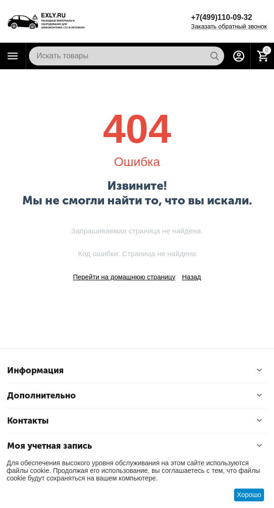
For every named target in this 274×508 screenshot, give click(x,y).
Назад (191, 277)
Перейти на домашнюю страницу (124, 277)
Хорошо (249, 495)
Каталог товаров (12, 56)
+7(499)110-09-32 (221, 17)
